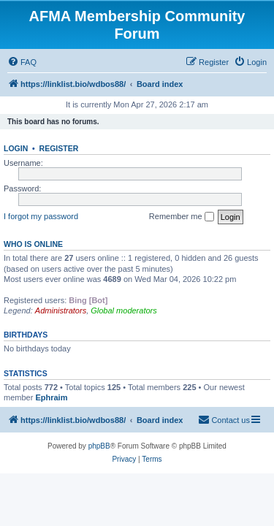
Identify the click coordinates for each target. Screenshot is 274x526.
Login (16, 148)
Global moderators (124, 310)
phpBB (99, 446)
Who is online (33, 244)
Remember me (181, 217)
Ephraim (51, 397)
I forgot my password (41, 216)
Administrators (60, 310)
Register (59, 148)
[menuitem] (22, 62)
